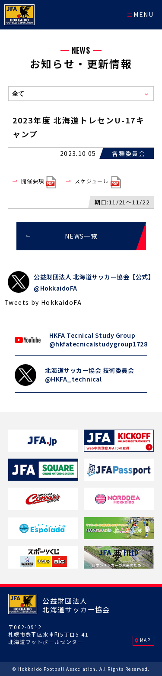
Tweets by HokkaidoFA (43, 302)
